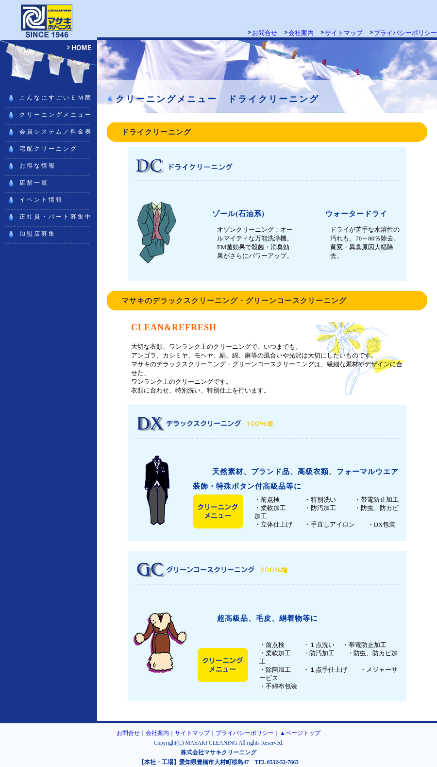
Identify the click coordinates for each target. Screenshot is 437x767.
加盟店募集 (37, 233)
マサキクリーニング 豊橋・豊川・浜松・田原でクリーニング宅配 (48, 19)
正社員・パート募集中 (55, 216)
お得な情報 (37, 165)
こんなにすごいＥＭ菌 (55, 97)
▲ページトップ (300, 733)
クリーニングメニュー (55, 114)
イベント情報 (41, 199)
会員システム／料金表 (55, 131)
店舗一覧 (34, 182)
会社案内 (301, 33)
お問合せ (264, 33)
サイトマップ (344, 33)
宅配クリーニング (48, 148)
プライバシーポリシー (405, 33)
